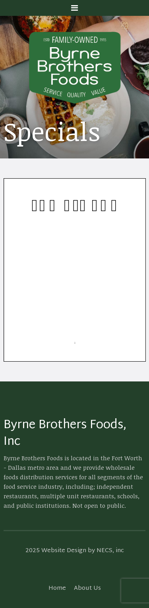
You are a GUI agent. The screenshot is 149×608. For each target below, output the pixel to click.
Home (57, 588)
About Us (87, 588)
